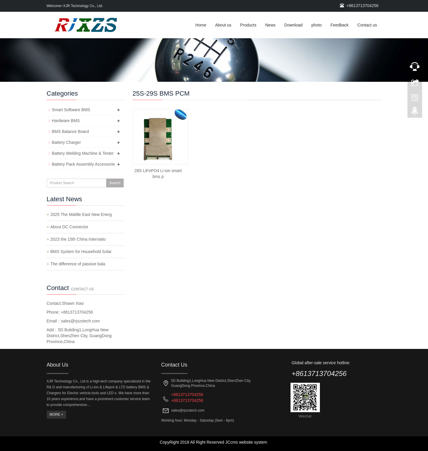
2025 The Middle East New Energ (81, 214)
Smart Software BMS (71, 109)
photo (316, 25)
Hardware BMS (66, 120)
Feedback (339, 25)
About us (223, 25)
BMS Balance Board (70, 131)
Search (114, 183)
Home (200, 25)
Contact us (367, 25)
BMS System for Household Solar (81, 251)
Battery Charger (66, 142)
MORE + (56, 414)
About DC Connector (69, 226)
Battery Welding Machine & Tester (83, 153)
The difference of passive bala (78, 264)
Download (293, 25)
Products (248, 25)
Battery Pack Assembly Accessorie (83, 164)
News (270, 25)
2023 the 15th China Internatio (78, 239)
